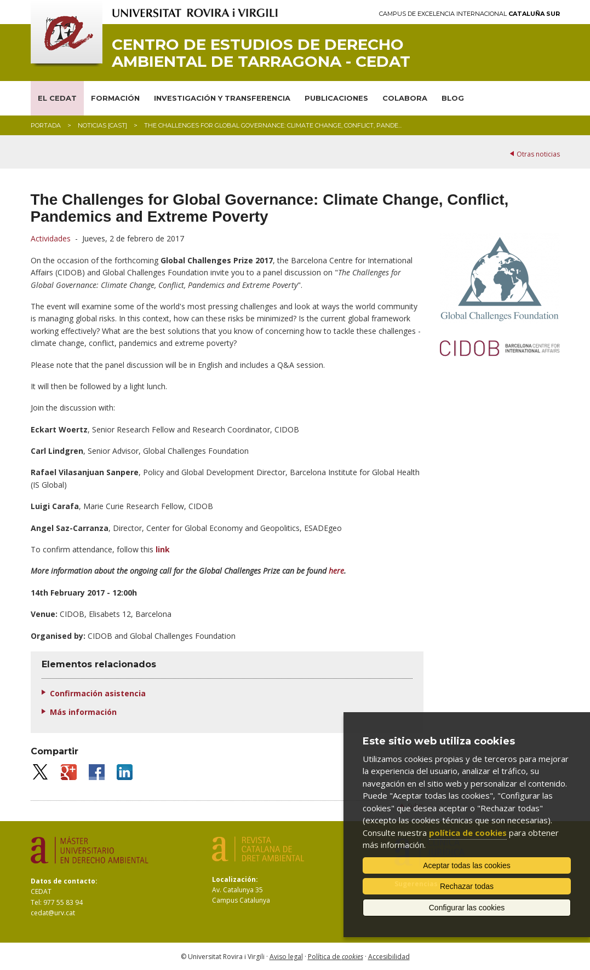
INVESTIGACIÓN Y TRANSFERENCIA (222, 98)
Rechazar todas (467, 886)
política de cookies (468, 832)
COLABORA (404, 98)
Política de (335, 956)
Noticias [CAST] (102, 125)
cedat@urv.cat (53, 912)
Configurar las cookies (467, 907)
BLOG (453, 98)
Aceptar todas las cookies (467, 865)
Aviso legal (286, 956)
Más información (83, 712)
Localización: (235, 879)
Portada (46, 125)
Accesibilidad (389, 956)
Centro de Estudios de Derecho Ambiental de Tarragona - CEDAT (261, 53)
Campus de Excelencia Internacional (469, 14)
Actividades (51, 238)
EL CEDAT (57, 98)
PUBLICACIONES (336, 98)
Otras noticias (538, 154)
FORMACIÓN (115, 98)
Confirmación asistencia (98, 693)
